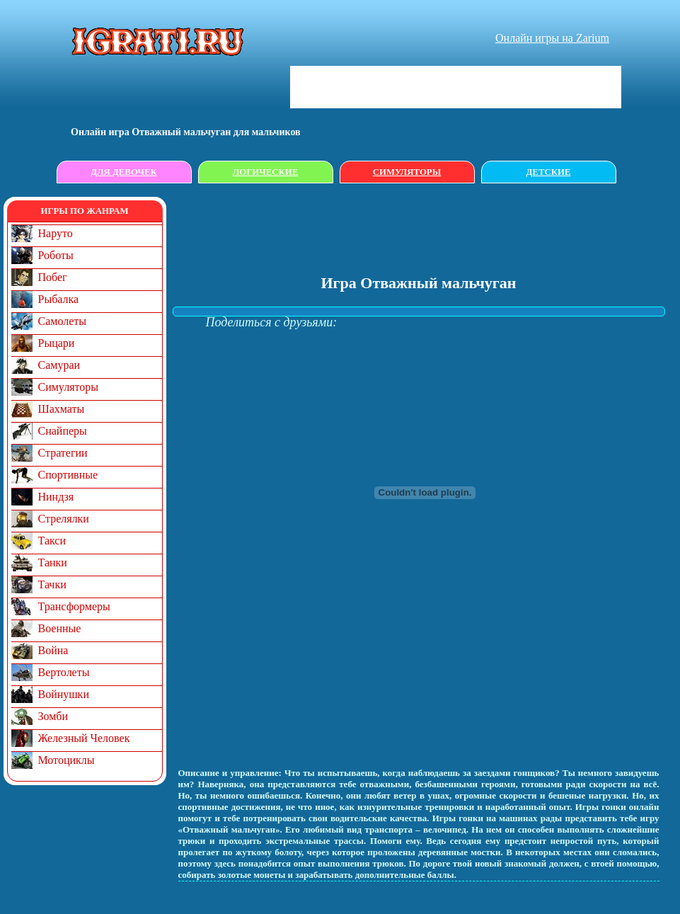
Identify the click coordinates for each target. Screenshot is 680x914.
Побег (52, 277)
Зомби (53, 716)
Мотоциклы (66, 760)
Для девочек (124, 172)
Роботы (56, 255)
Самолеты (62, 321)
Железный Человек (84, 738)
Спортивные (68, 475)
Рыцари (56, 343)
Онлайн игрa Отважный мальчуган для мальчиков (186, 132)
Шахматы (61, 409)
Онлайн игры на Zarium (552, 38)
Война (53, 650)
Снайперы (62, 431)
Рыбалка (58, 299)
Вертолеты (64, 672)
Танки (52, 562)
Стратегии (63, 453)
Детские (548, 172)
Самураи (59, 365)
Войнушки (63, 694)
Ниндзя (56, 497)
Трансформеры (74, 606)
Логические (266, 172)
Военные (59, 628)
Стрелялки (63, 519)
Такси (52, 541)
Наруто (55, 233)
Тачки (52, 584)
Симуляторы (407, 172)
